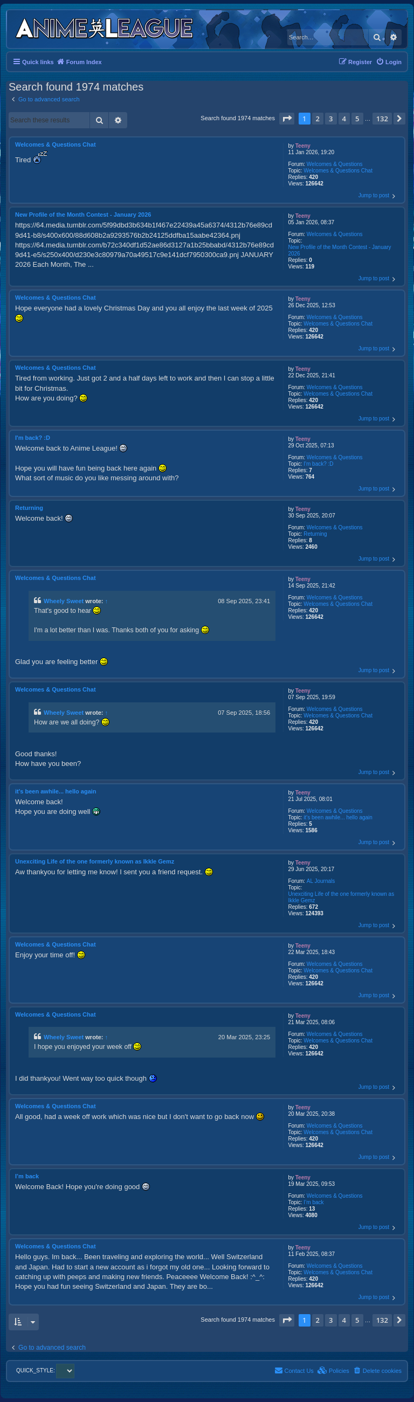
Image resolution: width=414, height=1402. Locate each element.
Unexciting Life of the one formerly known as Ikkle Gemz (341, 897)
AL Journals (321, 881)
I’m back (313, 1202)
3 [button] (331, 118)
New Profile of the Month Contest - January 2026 (339, 250)
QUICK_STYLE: (45, 1370)
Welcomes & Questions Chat (337, 171)
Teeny (302, 146)
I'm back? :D (318, 464)
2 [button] (318, 118)
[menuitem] (389, 62)
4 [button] (344, 118)
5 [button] (357, 118)
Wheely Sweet (64, 601)
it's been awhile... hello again (337, 817)
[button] (286, 119)
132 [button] (382, 118)
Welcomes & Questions (335, 164)
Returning (315, 534)
